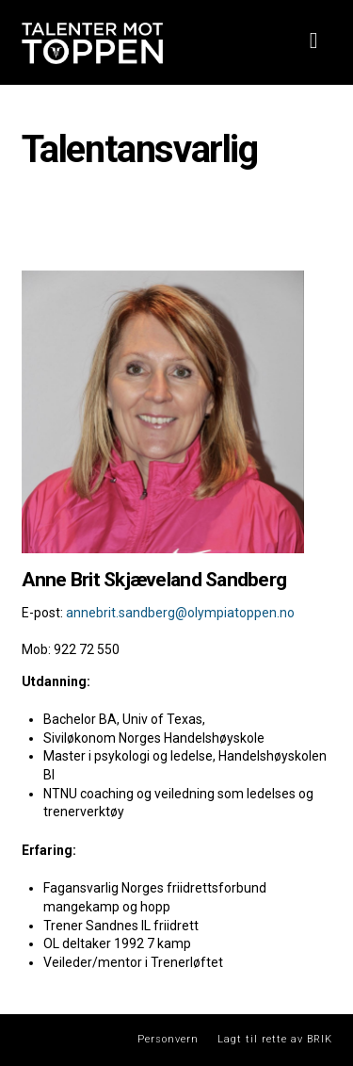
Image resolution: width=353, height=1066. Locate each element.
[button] (314, 40)
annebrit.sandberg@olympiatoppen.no (180, 612)
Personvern (168, 1039)
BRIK (319, 1039)
